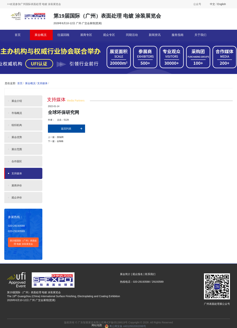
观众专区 (109, 34)
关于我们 (200, 34)
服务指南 (178, 34)
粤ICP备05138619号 (116, 322)
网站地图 (97, 325)
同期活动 (132, 34)
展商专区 (86, 34)
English (221, 4)
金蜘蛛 (60, 141)
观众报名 (137, 274)
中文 (212, 4)
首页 (18, 34)
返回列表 (66, 128)
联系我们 (150, 274)
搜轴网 (60, 137)
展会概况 (40, 34)
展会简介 (125, 274)
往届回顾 (63, 34)
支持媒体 (42, 83)
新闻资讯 (155, 34)
